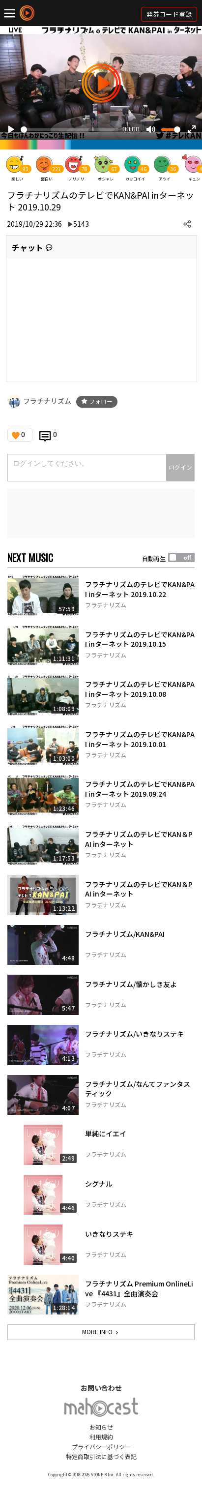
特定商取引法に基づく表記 (101, 1456)
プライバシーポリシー (101, 1446)
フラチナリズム (47, 401)
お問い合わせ (101, 1388)
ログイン (180, 467)
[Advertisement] (101, 513)
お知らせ (101, 1427)
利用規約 (101, 1437)
